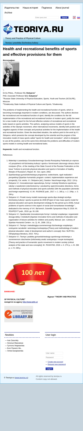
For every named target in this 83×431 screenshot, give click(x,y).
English (74, 17)
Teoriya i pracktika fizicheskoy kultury (21, 43)
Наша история (30, 7)
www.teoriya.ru (21, 378)
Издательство (11, 7)
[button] (48, 341)
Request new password (57, 364)
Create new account (55, 362)
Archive (8, 12)
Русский (78, 17)
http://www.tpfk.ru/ (30, 302)
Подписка (47, 7)
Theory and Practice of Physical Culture (23, 38)
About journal (62, 7)
